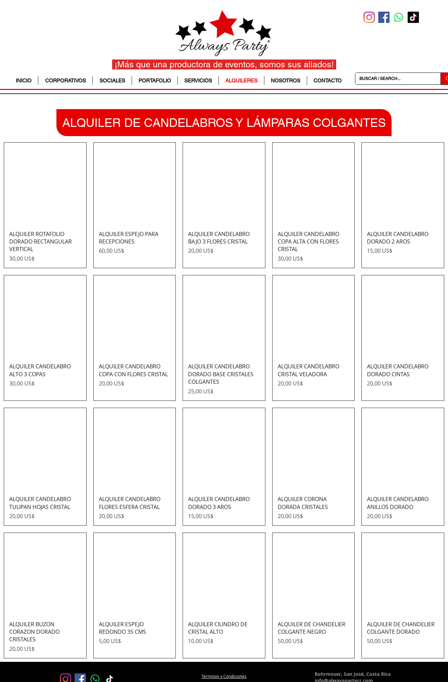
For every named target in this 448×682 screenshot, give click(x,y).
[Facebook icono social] (384, 17)
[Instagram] (369, 17)
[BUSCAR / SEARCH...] (392, 78)
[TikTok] (413, 17)
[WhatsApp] (398, 17)
